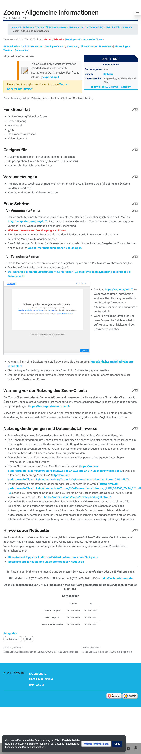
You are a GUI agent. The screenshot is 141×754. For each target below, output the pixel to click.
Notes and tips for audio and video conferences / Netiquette (46, 561)
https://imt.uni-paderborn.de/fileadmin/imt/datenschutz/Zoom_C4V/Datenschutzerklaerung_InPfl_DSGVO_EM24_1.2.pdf (74, 486)
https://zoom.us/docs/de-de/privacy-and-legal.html (76, 497)
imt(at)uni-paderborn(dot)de (26, 221)
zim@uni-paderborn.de (118, 578)
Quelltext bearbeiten (136, 108)
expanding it (51, 77)
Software (127, 27)
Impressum (36, 684)
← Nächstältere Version (30, 46)
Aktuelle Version (89, 46)
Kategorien (10, 633)
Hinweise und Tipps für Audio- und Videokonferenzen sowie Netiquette (53, 557)
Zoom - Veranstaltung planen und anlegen (55, 247)
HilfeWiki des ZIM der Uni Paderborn (111, 86)
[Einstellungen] (128, 748)
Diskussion (58, 39)
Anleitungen (12, 639)
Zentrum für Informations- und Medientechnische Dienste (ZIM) (69, 27)
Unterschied (10, 46)
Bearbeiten (132, 108)
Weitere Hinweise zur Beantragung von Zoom (37, 230)
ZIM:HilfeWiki (113, 27)
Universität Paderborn (22, 27)
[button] (96, 744)
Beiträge (70, 39)
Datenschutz (38, 673)
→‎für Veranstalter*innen (90, 39)
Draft (28, 639)
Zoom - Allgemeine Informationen (31, 31)
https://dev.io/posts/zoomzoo (47, 406)
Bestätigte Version (54, 46)
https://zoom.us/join (117, 289)
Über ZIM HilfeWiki (41, 679)
